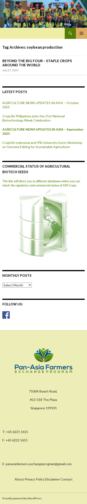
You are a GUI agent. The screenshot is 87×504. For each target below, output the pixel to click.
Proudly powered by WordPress (22, 498)
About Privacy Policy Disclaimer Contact (44, 479)
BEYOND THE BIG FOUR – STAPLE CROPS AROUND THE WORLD (37, 63)
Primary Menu (81, 33)
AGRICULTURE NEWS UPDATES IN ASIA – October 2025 (40, 105)
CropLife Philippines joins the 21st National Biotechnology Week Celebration (33, 118)
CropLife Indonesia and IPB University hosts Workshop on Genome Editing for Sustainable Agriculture (42, 145)
